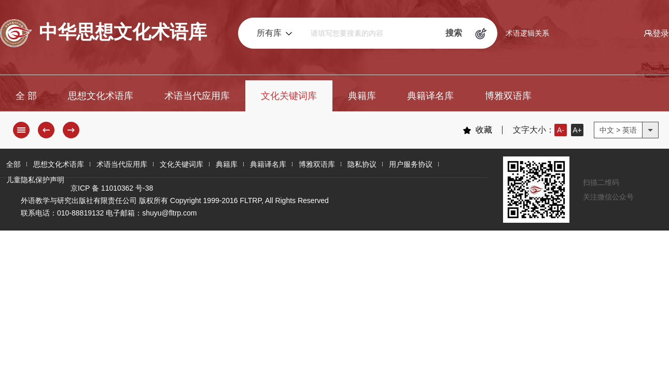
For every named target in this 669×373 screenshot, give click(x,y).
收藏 (477, 130)
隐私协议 (362, 164)
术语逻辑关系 (527, 33)
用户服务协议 (411, 164)
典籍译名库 (430, 96)
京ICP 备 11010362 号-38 (112, 188)
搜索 (453, 32)
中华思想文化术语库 (103, 33)
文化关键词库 (289, 96)
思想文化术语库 (100, 96)
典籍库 (362, 96)
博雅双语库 (508, 96)
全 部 (26, 96)
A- (560, 130)
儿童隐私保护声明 (35, 180)
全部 (13, 164)
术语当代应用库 (197, 96)
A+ (577, 130)
